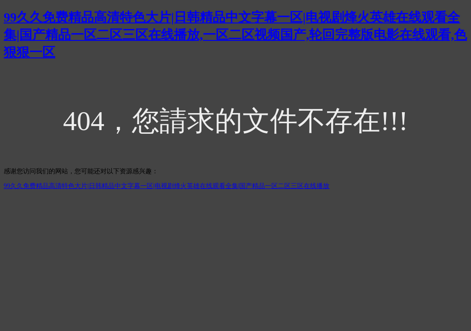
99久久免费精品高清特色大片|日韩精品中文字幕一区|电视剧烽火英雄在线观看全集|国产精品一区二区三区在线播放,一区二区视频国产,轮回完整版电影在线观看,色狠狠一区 (235, 34)
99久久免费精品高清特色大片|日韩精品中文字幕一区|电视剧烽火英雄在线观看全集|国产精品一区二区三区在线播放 (166, 186)
